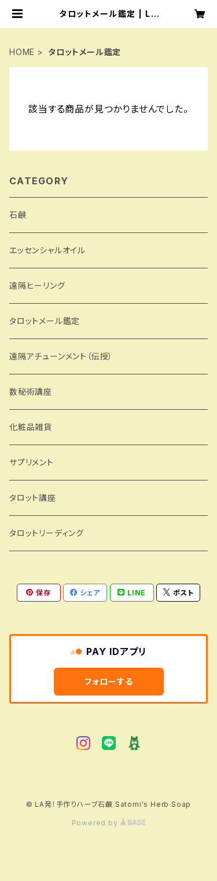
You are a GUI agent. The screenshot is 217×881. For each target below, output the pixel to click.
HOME (22, 52)
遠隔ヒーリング (37, 285)
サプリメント (31, 462)
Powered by (109, 822)
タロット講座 (32, 498)
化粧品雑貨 (30, 427)
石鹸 (18, 215)
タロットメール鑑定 (44, 321)
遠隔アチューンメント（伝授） (61, 356)
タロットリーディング (46, 533)
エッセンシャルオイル (47, 250)
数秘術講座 (30, 391)
